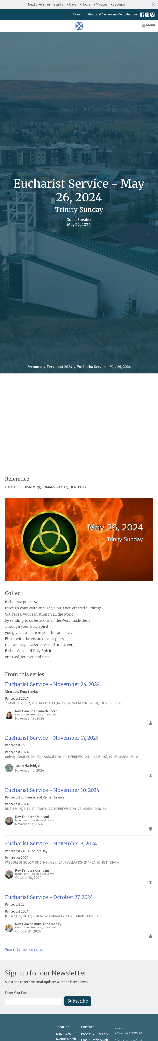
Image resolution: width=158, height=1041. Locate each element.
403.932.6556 (103, 1034)
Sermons (34, 367)
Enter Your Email (17, 993)
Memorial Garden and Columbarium (112, 14)
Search (77, 14)
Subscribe (77, 1001)
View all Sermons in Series (24, 949)
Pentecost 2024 (59, 367)
